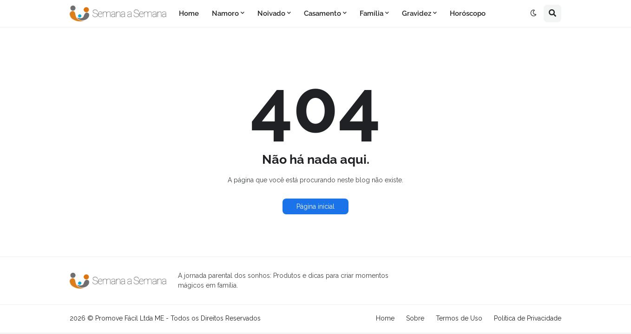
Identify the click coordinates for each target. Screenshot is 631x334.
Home (385, 318)
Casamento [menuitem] (322, 13)
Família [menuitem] (371, 13)
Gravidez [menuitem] (416, 13)
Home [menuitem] (189, 13)
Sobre (415, 318)
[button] (533, 13)
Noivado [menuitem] (271, 13)
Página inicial (315, 206)
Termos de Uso (459, 318)
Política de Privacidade (527, 318)
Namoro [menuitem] (225, 13)
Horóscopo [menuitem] (468, 13)
